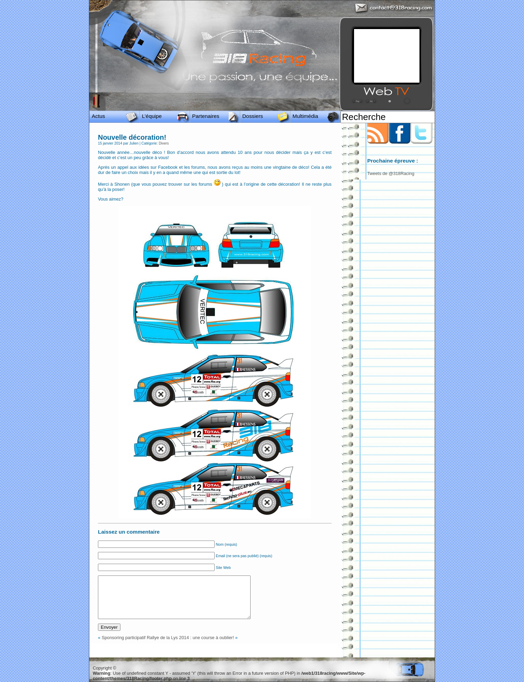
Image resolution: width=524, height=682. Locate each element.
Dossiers (252, 116)
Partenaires (205, 116)
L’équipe (152, 116)
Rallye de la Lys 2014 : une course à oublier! (190, 637)
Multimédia (305, 116)
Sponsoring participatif (124, 637)
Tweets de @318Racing (390, 173)
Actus (98, 116)
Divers (164, 143)
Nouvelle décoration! (132, 137)
